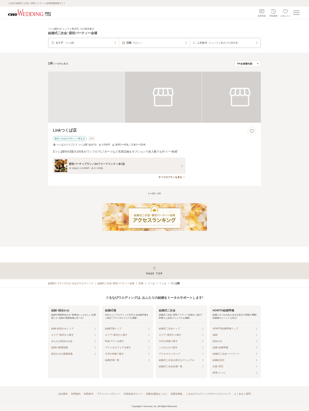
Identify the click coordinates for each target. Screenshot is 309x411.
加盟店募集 (176, 393)
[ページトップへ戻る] (154, 270)
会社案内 (63, 393)
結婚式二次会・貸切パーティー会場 (116, 283)
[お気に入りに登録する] (252, 131)
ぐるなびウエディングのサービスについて (208, 393)
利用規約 (76, 393)
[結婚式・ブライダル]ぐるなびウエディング (70, 283)
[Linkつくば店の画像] (154, 97)
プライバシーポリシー (108, 393)
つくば (151, 283)
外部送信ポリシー (133, 393)
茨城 (141, 283)
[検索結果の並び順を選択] (248, 64)
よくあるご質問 (242, 393)
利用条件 (88, 393)
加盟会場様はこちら (156, 393)
